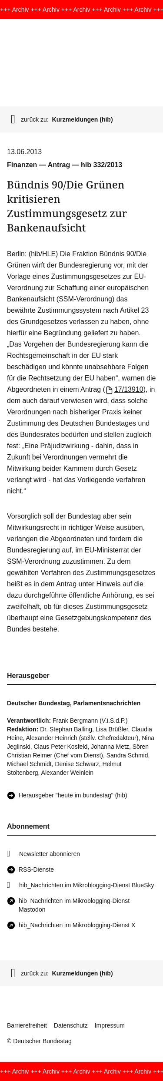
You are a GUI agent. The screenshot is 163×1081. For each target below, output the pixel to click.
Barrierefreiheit (27, 1025)
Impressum (110, 1025)
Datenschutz (71, 1025)
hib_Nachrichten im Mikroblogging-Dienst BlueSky (86, 885)
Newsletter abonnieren (49, 853)
